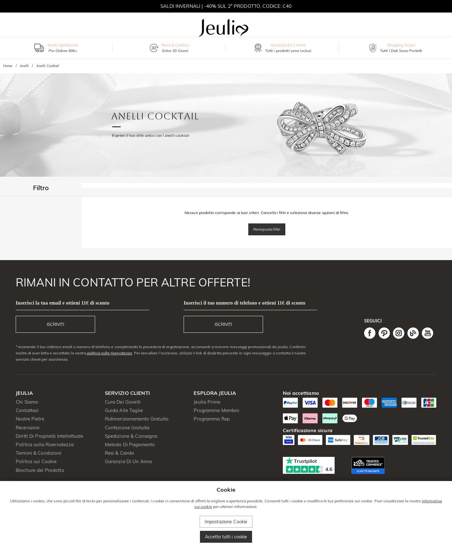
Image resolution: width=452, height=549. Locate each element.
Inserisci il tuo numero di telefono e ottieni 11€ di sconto (244, 303)
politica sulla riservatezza (109, 353)
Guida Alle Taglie (124, 410)
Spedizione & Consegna (131, 436)
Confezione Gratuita (127, 428)
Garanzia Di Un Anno (129, 461)
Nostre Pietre (30, 419)
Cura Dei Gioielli (123, 402)
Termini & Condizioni (39, 453)
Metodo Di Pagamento (130, 444)
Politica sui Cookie (36, 461)
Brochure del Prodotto (40, 470)
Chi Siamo (27, 402)
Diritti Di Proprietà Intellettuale (49, 436)
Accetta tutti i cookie (226, 537)
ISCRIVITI (55, 324)
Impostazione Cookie (226, 522)
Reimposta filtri (266, 229)
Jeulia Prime (207, 402)
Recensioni (28, 428)
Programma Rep (212, 419)
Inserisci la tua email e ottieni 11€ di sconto (62, 303)
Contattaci (27, 410)
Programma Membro (216, 410)
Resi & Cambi (119, 453)
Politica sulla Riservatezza (45, 444)
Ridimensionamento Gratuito (137, 419)
